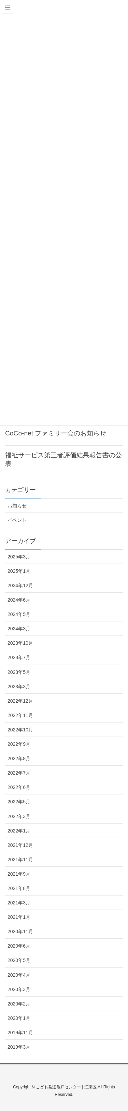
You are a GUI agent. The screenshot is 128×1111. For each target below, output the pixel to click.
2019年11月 (20, 1032)
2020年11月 (20, 931)
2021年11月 (20, 859)
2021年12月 (20, 845)
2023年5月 (19, 672)
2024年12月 (20, 585)
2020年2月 (19, 1004)
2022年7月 (19, 773)
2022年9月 (19, 744)
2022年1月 (19, 831)
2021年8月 (19, 888)
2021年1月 (19, 917)
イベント (17, 520)
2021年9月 (19, 874)
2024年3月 (19, 628)
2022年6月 (19, 787)
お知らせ (17, 505)
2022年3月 (19, 816)
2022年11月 (20, 715)
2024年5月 (19, 614)
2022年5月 (19, 801)
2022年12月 (20, 701)
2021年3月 (19, 902)
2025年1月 (19, 571)
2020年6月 (19, 946)
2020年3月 (19, 989)
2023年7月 (19, 657)
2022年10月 (20, 729)
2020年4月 (19, 975)
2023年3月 (19, 686)
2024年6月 (19, 600)
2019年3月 (19, 1047)
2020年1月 (19, 1018)
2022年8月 (19, 758)
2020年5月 (19, 960)
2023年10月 (20, 643)
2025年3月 (19, 556)
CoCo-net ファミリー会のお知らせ (55, 433)
